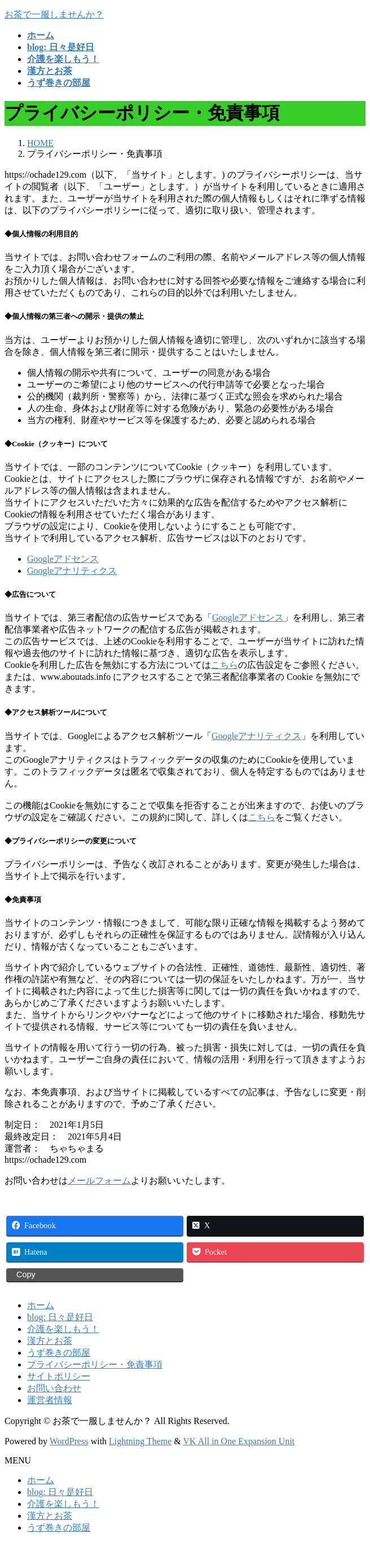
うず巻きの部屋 (58, 1352)
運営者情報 (49, 1400)
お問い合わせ (54, 1388)
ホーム (40, 1305)
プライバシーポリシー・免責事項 (94, 1364)
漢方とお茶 (49, 1341)
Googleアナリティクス (72, 570)
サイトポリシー (58, 1376)
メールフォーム (99, 1180)
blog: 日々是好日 (60, 1317)
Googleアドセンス (63, 559)
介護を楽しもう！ (63, 1329)
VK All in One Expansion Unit (239, 1441)
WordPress (69, 1441)
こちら (224, 665)
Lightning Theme (140, 1441)
